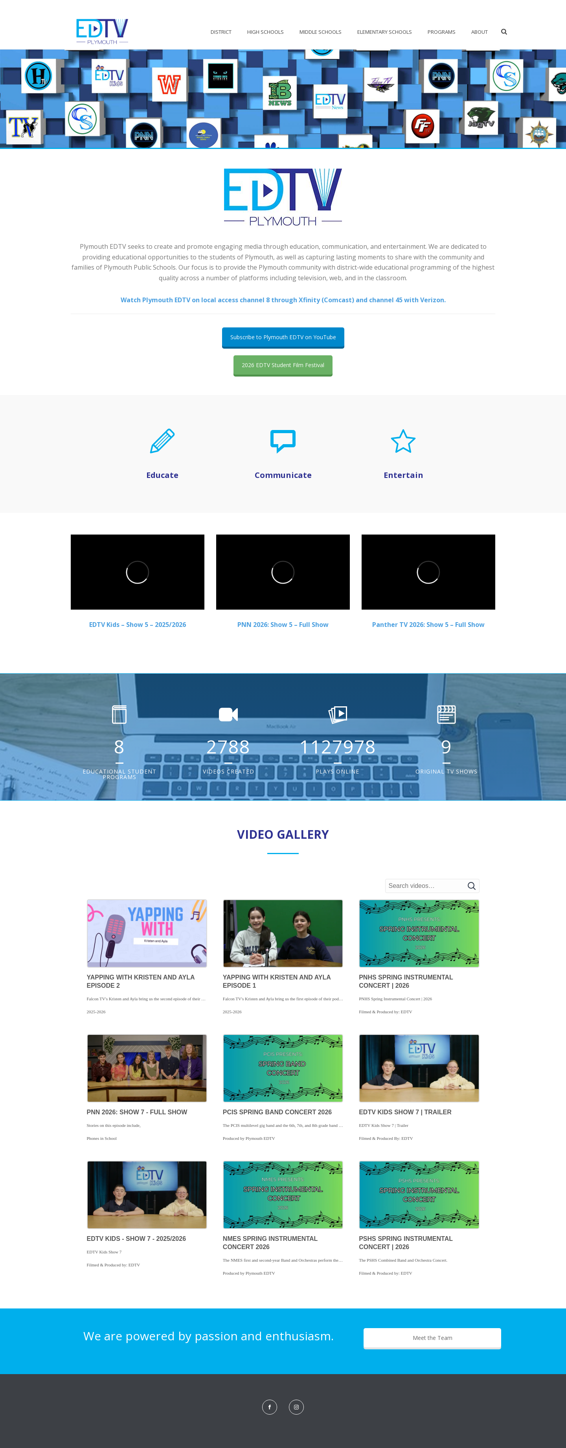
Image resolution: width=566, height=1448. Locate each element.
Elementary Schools (384, 31)
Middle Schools (321, 31)
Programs (442, 31)
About (479, 31)
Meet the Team (432, 1337)
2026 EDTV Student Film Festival (283, 365)
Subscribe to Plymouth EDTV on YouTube (283, 337)
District (221, 31)
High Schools (265, 31)
